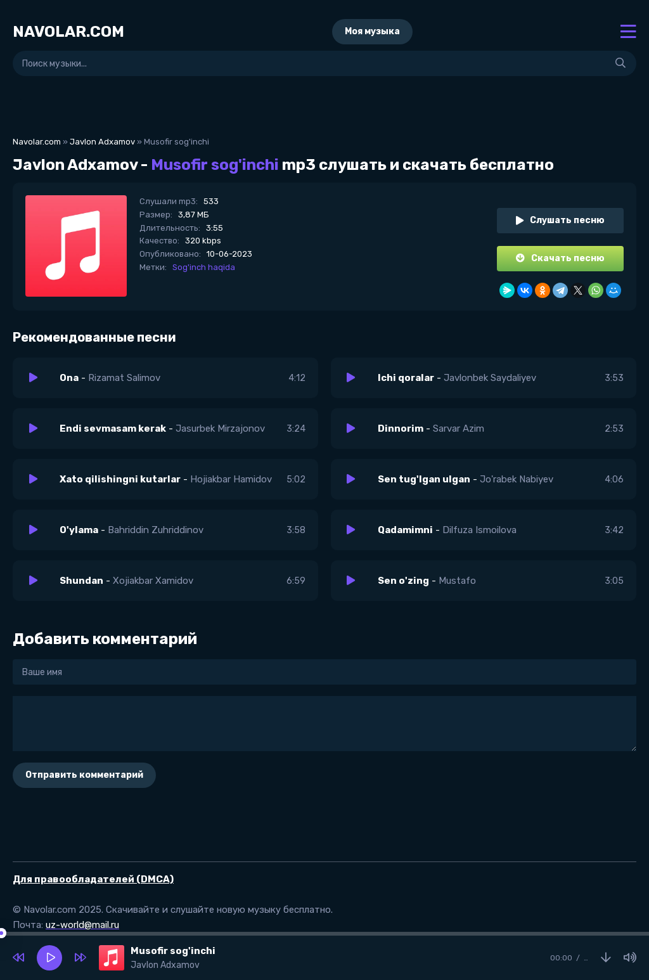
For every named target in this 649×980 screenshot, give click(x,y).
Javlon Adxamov (102, 141)
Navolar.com (37, 141)
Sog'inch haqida (203, 267)
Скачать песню (560, 258)
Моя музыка (372, 31)
